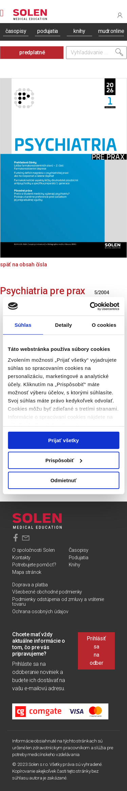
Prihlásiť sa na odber (96, 650)
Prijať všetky (63, 440)
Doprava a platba (30, 585)
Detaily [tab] (63, 325)
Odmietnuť (63, 480)
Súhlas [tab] (23, 325)
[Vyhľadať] (119, 52)
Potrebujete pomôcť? (34, 565)
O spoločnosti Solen (33, 550)
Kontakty (21, 558)
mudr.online (111, 31)
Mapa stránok (26, 572)
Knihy (74, 565)
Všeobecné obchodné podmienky (47, 592)
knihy (79, 31)
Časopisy (78, 550)
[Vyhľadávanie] (96, 52)
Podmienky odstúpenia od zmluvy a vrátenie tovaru (58, 602)
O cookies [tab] (104, 325)
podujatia (47, 31)
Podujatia (78, 558)
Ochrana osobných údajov (40, 612)
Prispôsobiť (63, 460)
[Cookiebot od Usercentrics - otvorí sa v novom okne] (90, 306)
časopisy (15, 31)
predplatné (32, 52)
